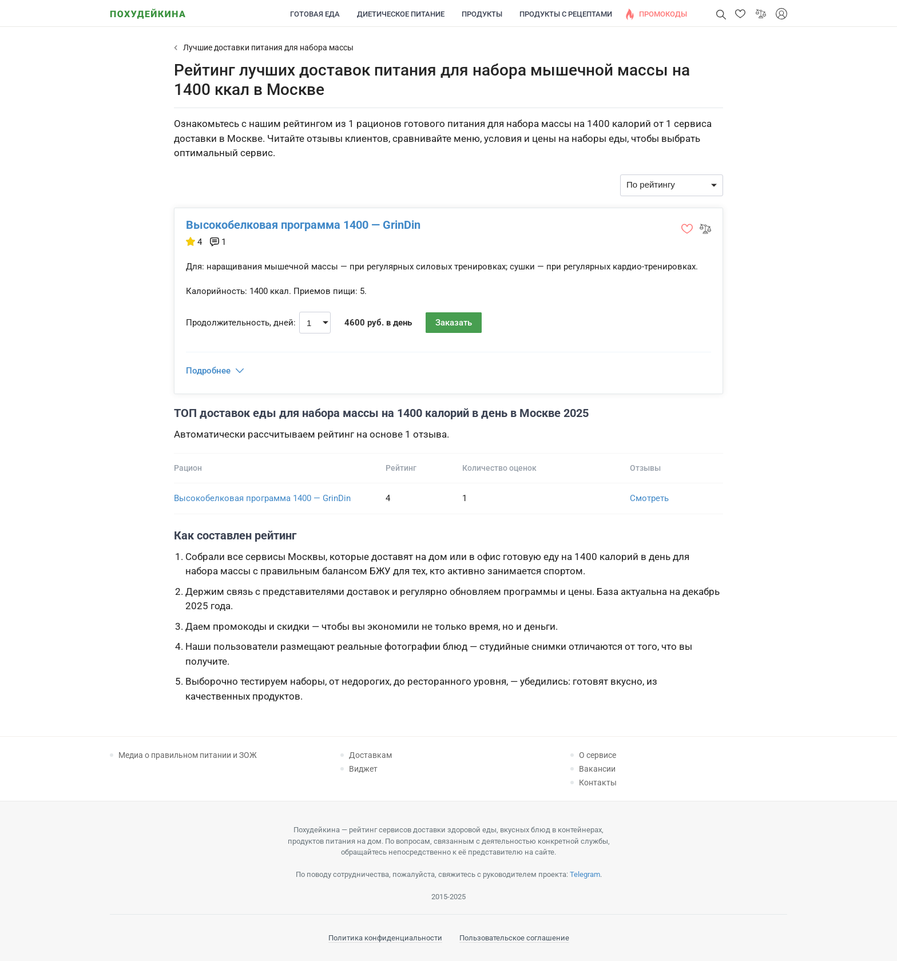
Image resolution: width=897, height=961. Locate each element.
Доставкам (370, 755)
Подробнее (208, 371)
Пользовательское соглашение (514, 938)
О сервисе (597, 755)
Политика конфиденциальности (385, 938)
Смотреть (649, 498)
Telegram (585, 874)
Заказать (453, 322)
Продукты (482, 14)
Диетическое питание (400, 14)
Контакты (598, 782)
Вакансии (597, 768)
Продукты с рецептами (565, 14)
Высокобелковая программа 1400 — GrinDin (303, 225)
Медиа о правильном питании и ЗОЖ (187, 755)
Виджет (363, 768)
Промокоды (663, 14)
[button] (740, 13)
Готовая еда (315, 14)
